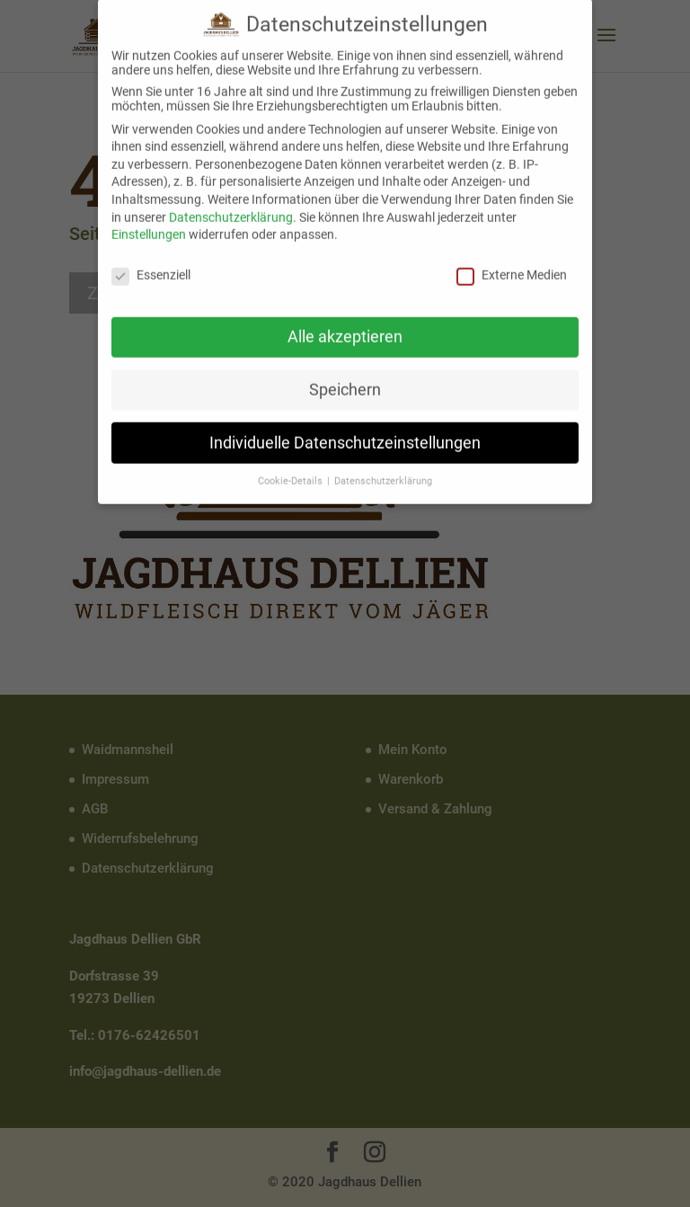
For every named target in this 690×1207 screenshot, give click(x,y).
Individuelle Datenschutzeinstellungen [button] (345, 431)
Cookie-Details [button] (291, 470)
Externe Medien (511, 263)
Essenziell (150, 263)
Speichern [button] (345, 378)
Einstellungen (148, 223)
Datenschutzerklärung (231, 206)
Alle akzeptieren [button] (345, 325)
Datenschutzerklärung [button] (383, 470)
